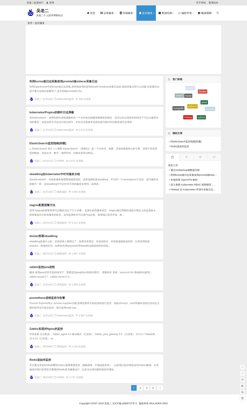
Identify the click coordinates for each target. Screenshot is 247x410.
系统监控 (62, 222)
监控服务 (40, 23)
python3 (192, 108)
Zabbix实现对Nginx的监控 (46, 328)
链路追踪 (62, 191)
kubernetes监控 (65, 99)
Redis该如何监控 (40, 359)
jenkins (190, 88)
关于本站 (201, 2)
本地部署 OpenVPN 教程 (184, 179)
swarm (179, 96)
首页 (30, 23)
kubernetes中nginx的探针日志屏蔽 (51, 112)
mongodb (178, 109)
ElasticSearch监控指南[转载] (47, 143)
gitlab (204, 103)
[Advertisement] (123, 49)
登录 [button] (50, 2)
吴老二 (42, 10)
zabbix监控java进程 (42, 267)
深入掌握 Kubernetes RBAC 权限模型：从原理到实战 (199, 184)
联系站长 (213, 2)
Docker (202, 92)
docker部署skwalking (43, 236)
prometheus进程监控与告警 (47, 297)
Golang (188, 118)
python (201, 118)
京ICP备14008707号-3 (124, 403)
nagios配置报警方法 (42, 205)
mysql (188, 97)
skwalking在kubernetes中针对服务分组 (54, 174)
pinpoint (210, 109)
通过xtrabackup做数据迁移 (185, 170)
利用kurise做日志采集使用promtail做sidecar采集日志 (63, 81)
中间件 (60, 160)
